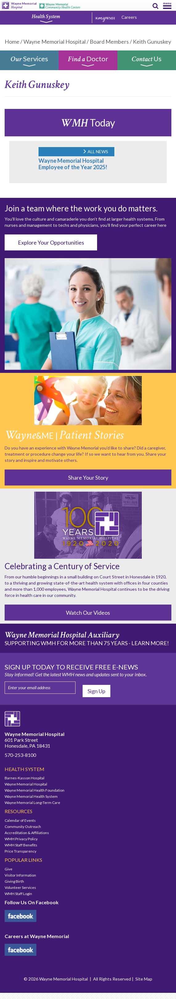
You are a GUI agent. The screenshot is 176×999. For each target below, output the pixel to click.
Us (147, 63)
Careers (129, 17)
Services (29, 63)
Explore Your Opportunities (51, 242)
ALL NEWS (95, 151)
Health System (46, 18)
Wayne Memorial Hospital (54, 41)
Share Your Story (88, 477)
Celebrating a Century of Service (62, 566)
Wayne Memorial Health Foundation (34, 790)
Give (8, 869)
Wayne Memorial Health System (31, 796)
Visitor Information (20, 875)
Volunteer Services (20, 887)
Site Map (143, 978)
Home (12, 41)
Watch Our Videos (88, 612)
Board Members (109, 41)
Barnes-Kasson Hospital (24, 778)
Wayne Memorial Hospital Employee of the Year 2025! (73, 163)
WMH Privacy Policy (21, 839)
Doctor (88, 63)
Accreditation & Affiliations (27, 832)
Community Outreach (23, 826)
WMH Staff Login (18, 893)
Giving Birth (14, 881)
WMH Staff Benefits (21, 845)
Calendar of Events (20, 820)
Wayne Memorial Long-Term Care (32, 802)
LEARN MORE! (150, 643)
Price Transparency (20, 851)
